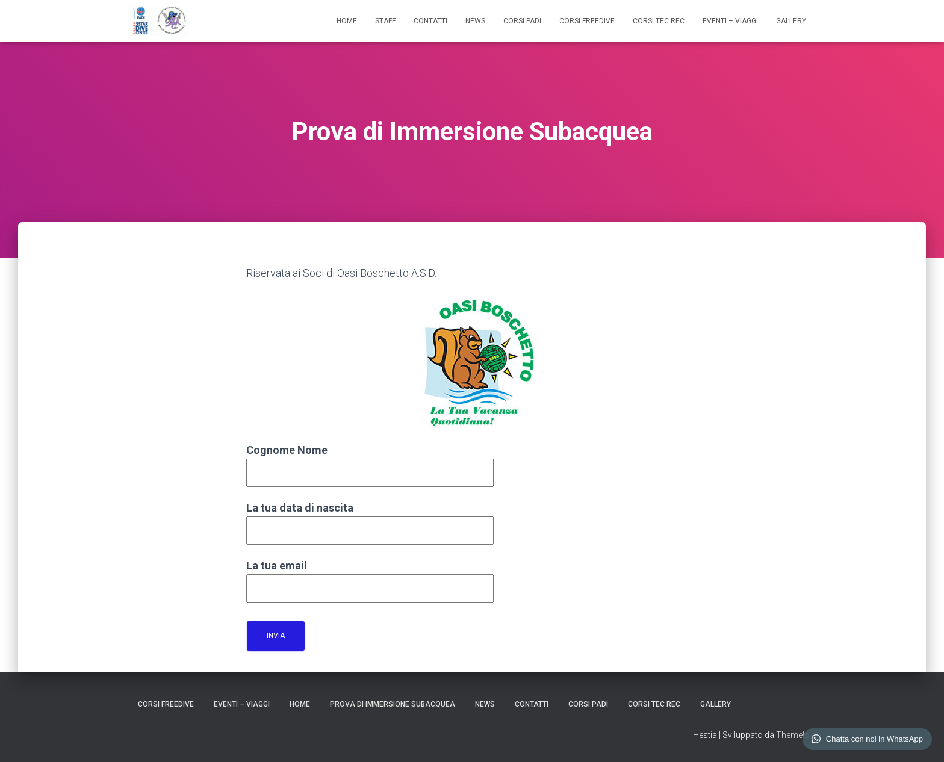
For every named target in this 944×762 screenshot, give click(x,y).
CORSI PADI (522, 21)
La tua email (370, 577)
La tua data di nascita (370, 519)
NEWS (475, 21)
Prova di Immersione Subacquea (392, 704)
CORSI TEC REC (659, 21)
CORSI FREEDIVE (587, 21)
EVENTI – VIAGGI (730, 21)
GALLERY (791, 21)
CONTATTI (430, 21)
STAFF (385, 21)
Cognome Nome (370, 461)
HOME (347, 21)
